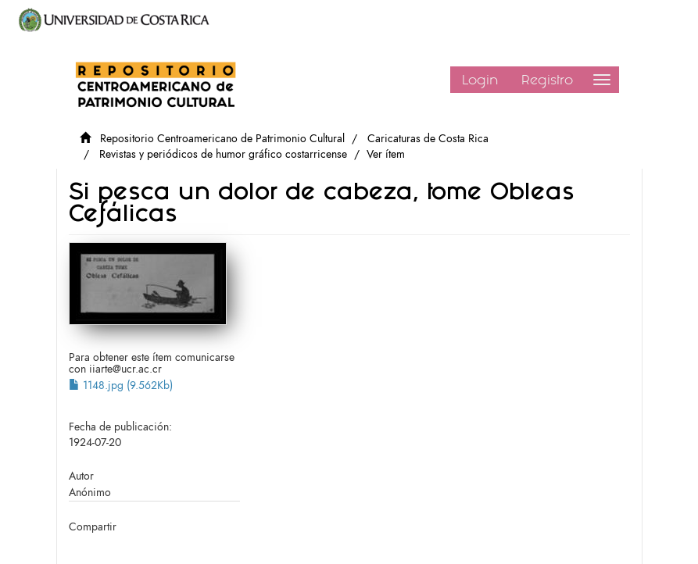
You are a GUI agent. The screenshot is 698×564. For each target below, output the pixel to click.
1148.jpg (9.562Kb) (121, 385)
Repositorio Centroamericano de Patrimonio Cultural (222, 138)
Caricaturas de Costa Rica (428, 138)
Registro (547, 79)
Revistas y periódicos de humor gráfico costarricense (223, 154)
